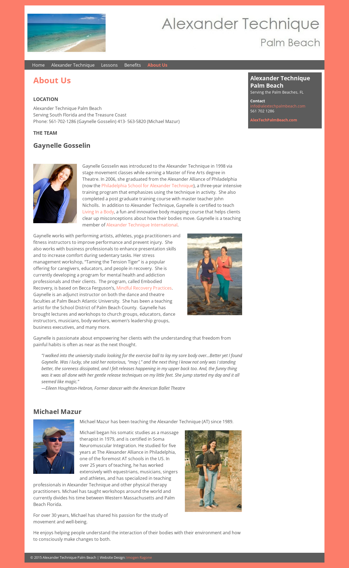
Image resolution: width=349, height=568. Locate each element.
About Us (157, 65)
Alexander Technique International (141, 225)
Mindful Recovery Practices (144, 288)
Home (38, 65)
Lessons (109, 65)
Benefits (132, 65)
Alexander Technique (73, 65)
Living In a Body (98, 212)
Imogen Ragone (139, 557)
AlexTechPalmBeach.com (273, 119)
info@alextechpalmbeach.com (277, 106)
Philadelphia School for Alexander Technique (147, 186)
